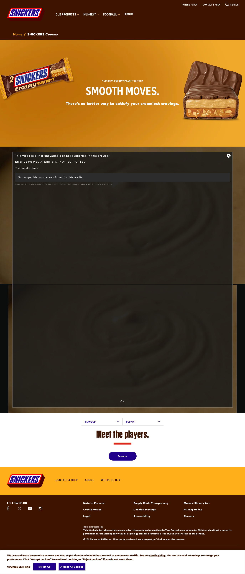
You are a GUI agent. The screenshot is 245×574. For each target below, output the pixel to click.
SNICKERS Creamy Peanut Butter (122, 81)
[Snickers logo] (26, 481)
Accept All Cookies (71, 566)
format (131, 422)
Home (17, 34)
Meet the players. (122, 434)
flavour (90, 422)
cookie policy (157, 555)
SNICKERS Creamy (42, 34)
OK (122, 401)
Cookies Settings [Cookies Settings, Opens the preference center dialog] (18, 566)
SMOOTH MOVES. (122, 90)
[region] (122, 562)
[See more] (123, 456)
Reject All (44, 566)
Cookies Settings (145, 509)
